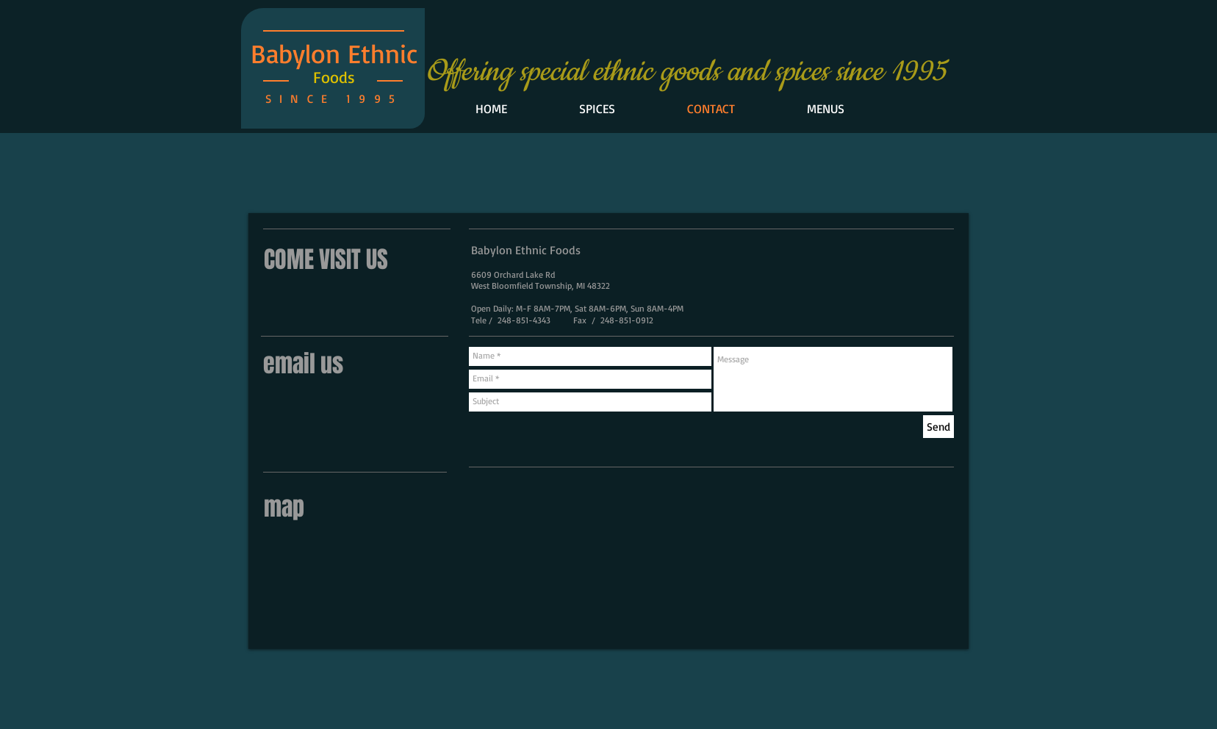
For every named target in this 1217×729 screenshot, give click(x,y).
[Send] (938, 426)
